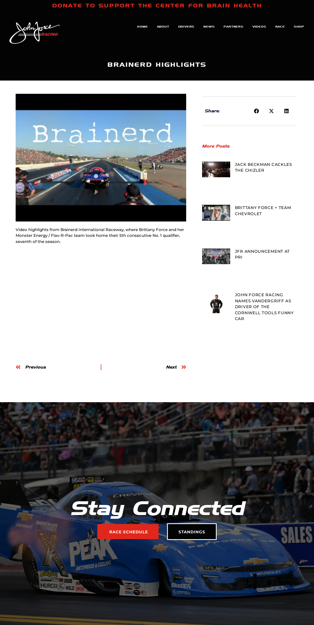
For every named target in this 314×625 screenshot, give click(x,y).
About (163, 26)
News (209, 26)
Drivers (186, 26)
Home (142, 26)
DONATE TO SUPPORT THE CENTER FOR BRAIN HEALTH (157, 6)
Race (280, 26)
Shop (299, 26)
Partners (233, 26)
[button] (256, 111)
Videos (259, 26)
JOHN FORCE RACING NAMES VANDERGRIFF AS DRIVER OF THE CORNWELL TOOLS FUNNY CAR (264, 306)
